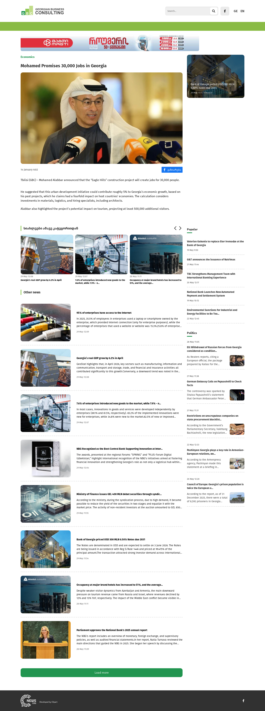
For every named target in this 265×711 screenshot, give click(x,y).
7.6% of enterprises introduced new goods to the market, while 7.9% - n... (100, 281)
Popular (192, 229)
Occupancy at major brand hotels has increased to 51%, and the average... (155, 281)
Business (46, 26)
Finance (63, 26)
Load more (102, 672)
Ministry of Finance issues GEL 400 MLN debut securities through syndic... (119, 494)
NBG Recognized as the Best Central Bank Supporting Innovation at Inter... (119, 448)
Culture (124, 26)
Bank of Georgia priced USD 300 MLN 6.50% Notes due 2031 (111, 539)
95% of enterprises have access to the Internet (104, 312)
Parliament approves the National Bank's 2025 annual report (112, 630)
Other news (32, 292)
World (94, 26)
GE (236, 11)
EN (242, 11)
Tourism (79, 26)
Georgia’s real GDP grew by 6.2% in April (41, 280)
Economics (28, 26)
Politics (108, 26)
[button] (175, 228)
